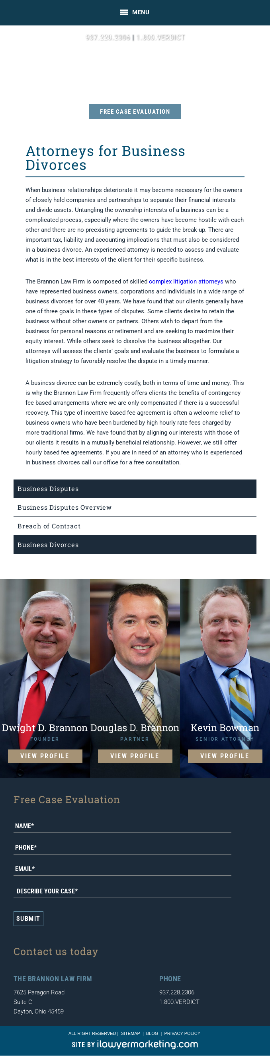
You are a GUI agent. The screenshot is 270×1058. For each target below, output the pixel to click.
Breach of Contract (49, 526)
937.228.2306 (108, 37)
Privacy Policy (182, 1033)
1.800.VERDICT (160, 37)
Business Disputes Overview (65, 507)
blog (152, 1033)
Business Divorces (48, 544)
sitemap (130, 1033)
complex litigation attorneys (186, 281)
